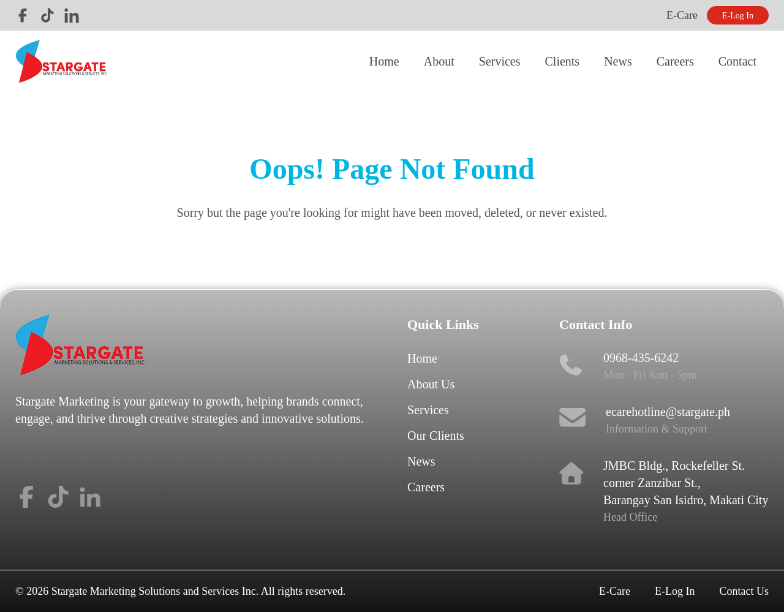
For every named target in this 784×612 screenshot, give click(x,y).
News (618, 61)
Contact (737, 61)
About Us (430, 384)
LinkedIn (71, 15)
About (439, 61)
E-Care (682, 15)
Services (500, 61)
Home (384, 61)
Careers (675, 61)
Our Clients (435, 435)
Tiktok (47, 15)
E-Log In (737, 15)
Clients (562, 61)
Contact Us (744, 591)
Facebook (22, 15)
